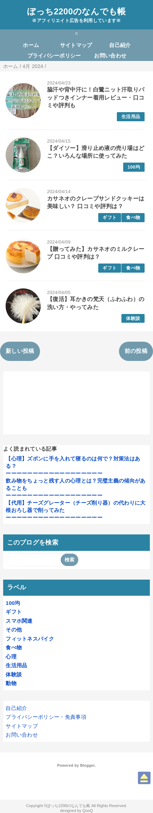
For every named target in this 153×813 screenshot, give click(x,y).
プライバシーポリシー (54, 56)
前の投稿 (136, 351)
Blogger (87, 765)
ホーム (31, 45)
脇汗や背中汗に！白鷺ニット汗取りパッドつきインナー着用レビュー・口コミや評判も (95, 97)
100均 (134, 167)
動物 (11, 683)
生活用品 (130, 116)
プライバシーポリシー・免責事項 (46, 717)
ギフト (109, 217)
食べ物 (133, 217)
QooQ (87, 810)
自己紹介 (120, 45)
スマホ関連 (19, 621)
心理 (11, 657)
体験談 (133, 318)
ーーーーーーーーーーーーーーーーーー (54, 473)
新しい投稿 (20, 351)
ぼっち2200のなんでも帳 (76, 11)
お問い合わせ (110, 56)
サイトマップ (76, 45)
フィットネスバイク (30, 639)
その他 (14, 630)
